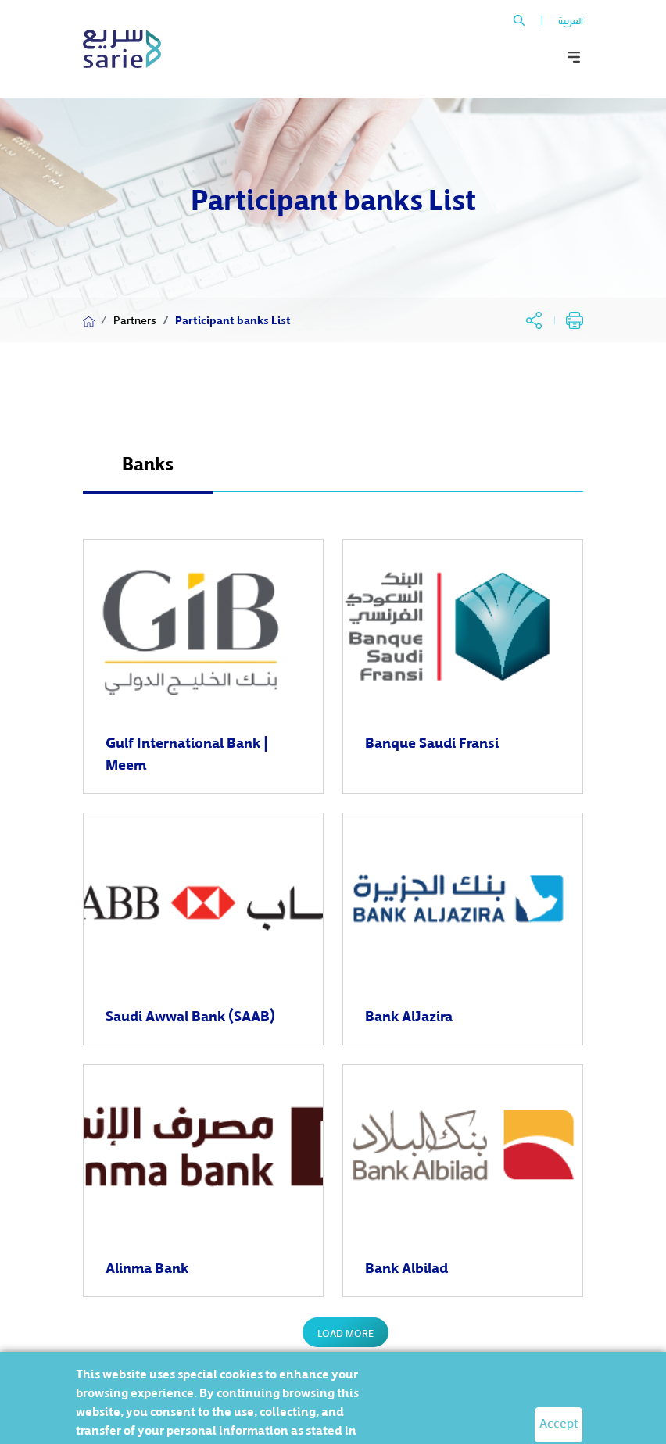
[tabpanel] (333, 949)
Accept (558, 1422)
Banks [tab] (148, 463)
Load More (345, 1332)
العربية (570, 20)
